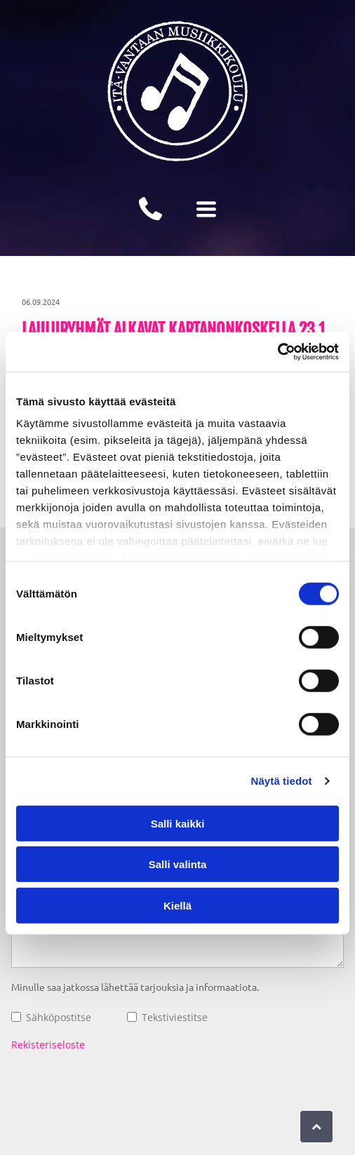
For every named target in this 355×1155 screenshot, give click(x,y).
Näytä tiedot (281, 781)
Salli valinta (178, 864)
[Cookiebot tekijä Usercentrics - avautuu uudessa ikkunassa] (277, 352)
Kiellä (177, 905)
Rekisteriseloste (48, 1044)
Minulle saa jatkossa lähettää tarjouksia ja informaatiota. (135, 986)
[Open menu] (206, 208)
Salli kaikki (178, 823)
